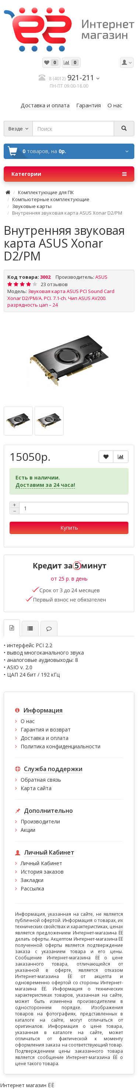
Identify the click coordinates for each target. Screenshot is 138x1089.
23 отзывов (54, 284)
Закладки (32, 880)
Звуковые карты (32, 206)
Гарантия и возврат (46, 729)
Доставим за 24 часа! (45, 484)
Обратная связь (41, 779)
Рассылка (32, 888)
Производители (40, 821)
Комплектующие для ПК (46, 192)
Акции (28, 829)
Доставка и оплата (44, 737)
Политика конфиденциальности (60, 746)
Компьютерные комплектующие (50, 199)
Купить (69, 527)
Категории (69, 174)
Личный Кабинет (41, 863)
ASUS (101, 277)
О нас (28, 721)
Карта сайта (36, 788)
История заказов (42, 871)
